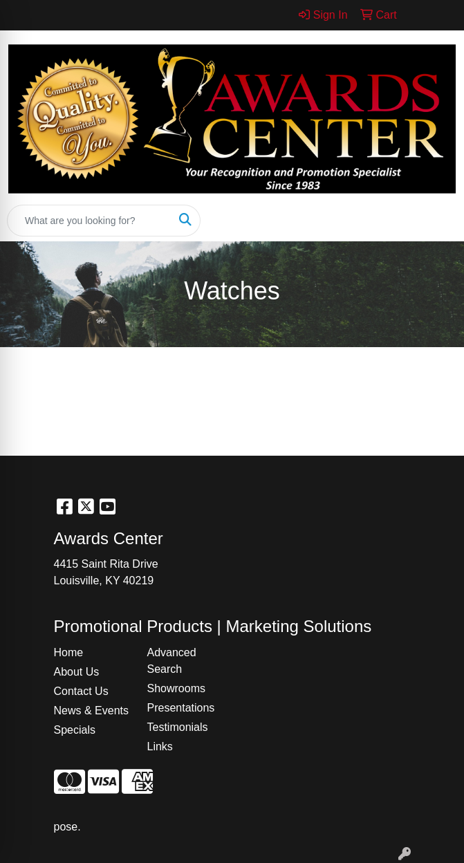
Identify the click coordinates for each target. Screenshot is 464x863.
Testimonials (177, 727)
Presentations (181, 708)
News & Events (91, 710)
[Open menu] (436, 220)
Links (160, 746)
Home (69, 652)
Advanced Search (171, 661)
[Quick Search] (89, 220)
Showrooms (176, 688)
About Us (77, 672)
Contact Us (81, 691)
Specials (74, 730)
